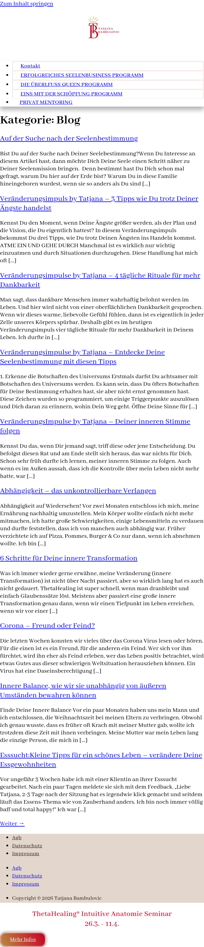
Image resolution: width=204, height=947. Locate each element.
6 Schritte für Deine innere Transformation (69, 558)
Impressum (25, 853)
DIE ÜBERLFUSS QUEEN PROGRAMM (67, 84)
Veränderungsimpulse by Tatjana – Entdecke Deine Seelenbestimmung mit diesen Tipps (82, 357)
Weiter (12, 823)
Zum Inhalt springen (26, 4)
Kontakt (30, 66)
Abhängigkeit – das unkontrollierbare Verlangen (78, 491)
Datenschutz (27, 846)
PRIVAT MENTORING (46, 102)
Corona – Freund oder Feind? (47, 626)
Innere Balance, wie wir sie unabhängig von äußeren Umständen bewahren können (83, 690)
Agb (16, 837)
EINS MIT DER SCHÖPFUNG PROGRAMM (72, 94)
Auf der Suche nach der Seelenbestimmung (69, 138)
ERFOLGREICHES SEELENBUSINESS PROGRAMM (82, 75)
